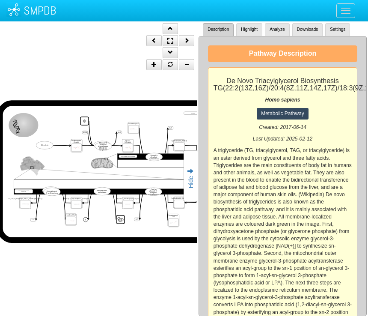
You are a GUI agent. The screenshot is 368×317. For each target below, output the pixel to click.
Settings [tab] (337, 29)
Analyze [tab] (277, 29)
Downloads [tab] (307, 29)
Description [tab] (218, 29)
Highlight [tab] (249, 29)
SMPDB (40, 10)
